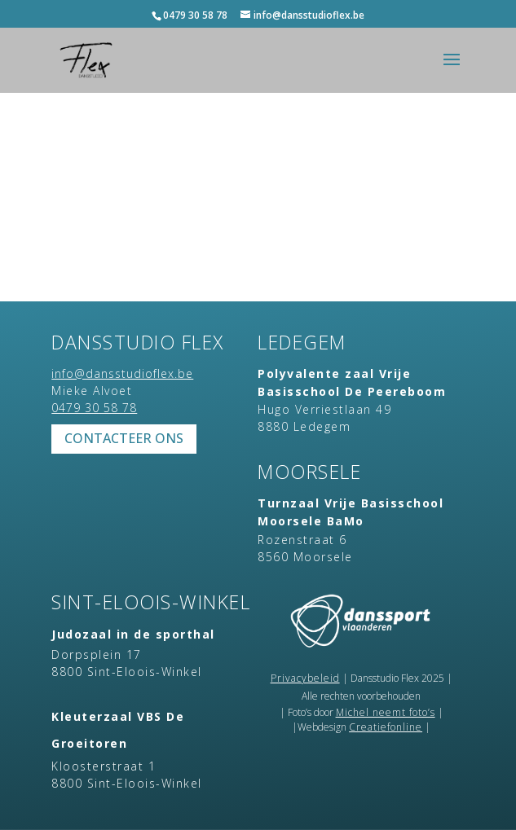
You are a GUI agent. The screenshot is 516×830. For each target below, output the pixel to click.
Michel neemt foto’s (385, 712)
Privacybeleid (305, 678)
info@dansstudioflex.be (122, 373)
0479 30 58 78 (195, 15)
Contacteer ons (123, 438)
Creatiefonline (385, 727)
